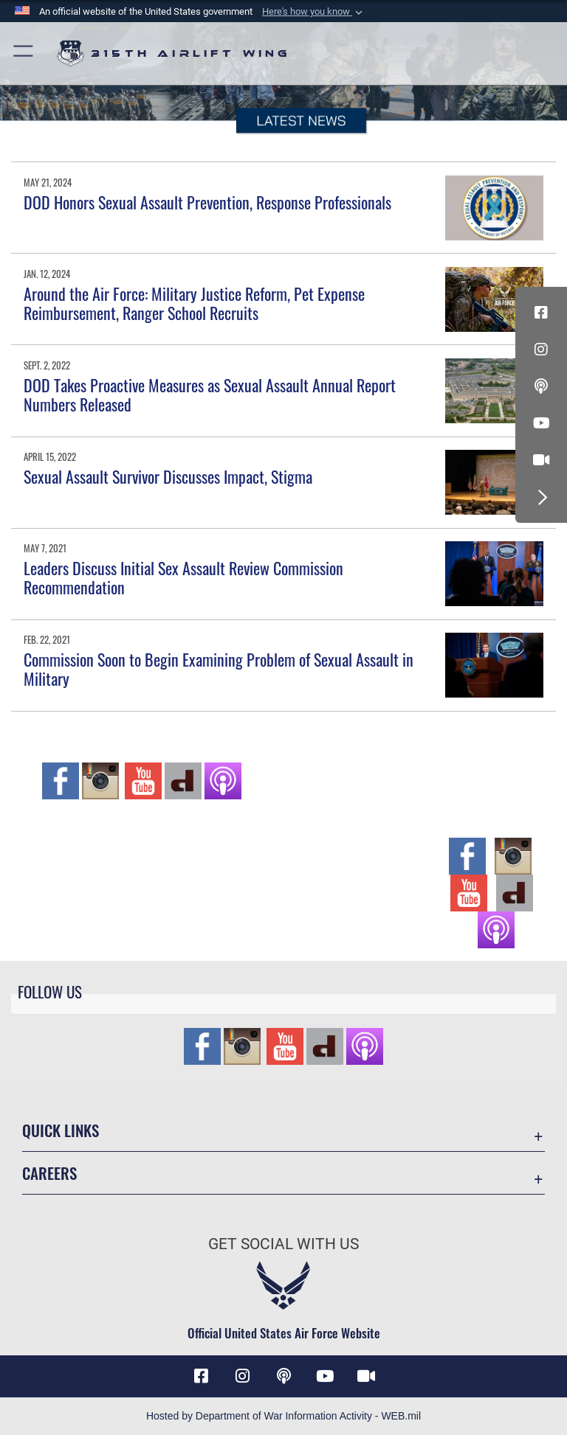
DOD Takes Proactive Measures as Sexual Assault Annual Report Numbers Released (210, 394)
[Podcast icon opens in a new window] (541, 386)
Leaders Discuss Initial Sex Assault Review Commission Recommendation (183, 577)
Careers (49, 1172)
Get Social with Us (283, 1244)
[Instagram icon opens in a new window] (541, 349)
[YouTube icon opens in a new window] (541, 423)
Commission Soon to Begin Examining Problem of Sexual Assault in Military (218, 668)
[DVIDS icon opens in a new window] (541, 460)
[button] (313, 11)
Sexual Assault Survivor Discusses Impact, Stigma (168, 476)
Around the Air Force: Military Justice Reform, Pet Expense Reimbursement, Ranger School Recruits (194, 303)
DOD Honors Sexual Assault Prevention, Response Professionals (207, 202)
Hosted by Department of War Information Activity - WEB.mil (283, 1416)
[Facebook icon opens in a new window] (541, 312)
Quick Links (60, 1130)
